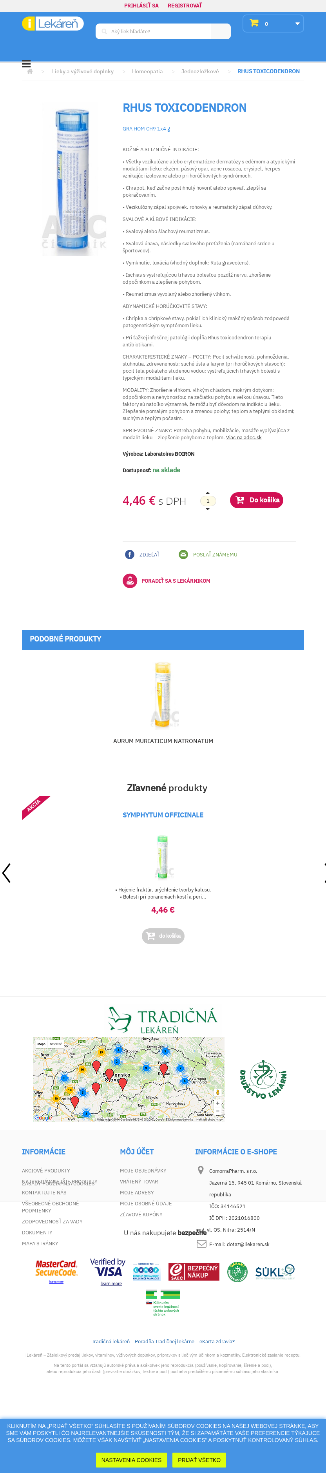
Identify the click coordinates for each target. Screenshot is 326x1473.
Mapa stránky (40, 1243)
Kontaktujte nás (44, 1192)
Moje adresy (137, 1192)
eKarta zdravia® (217, 1412)
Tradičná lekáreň (111, 1412)
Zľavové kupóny (141, 1214)
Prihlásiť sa (141, 5)
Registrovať (185, 5)
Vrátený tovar (139, 1181)
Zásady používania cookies (58, 1254)
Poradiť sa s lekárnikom (166, 580)
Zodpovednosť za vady (52, 1221)
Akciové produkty (46, 1170)
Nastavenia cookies (131, 1460)
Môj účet (137, 1152)
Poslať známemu (208, 554)
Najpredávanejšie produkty (60, 1181)
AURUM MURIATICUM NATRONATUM (163, 741)
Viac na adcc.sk (244, 437)
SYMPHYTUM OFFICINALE (163, 815)
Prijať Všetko (199, 1460)
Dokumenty (37, 1232)
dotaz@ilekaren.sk (248, 1244)
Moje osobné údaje (146, 1203)
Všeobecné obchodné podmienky (50, 1207)
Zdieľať (142, 554)
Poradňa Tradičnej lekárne (164, 1412)
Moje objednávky (143, 1170)
